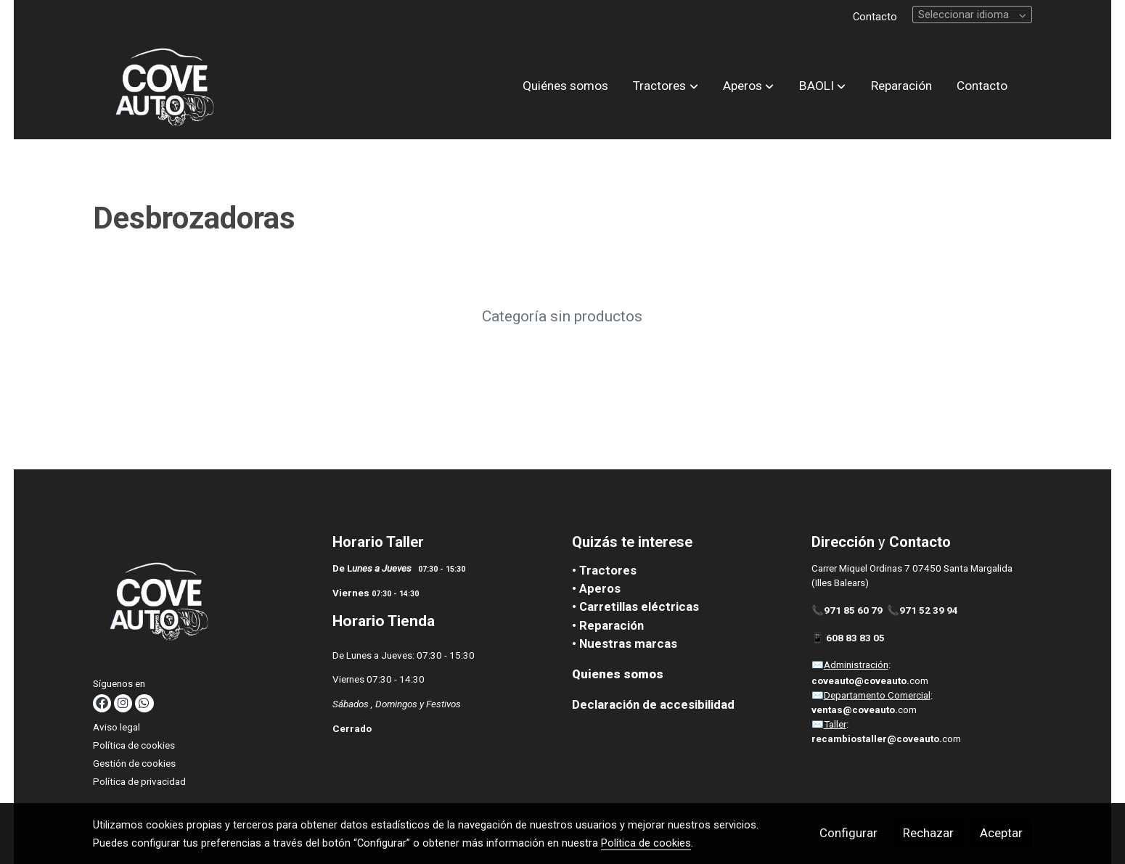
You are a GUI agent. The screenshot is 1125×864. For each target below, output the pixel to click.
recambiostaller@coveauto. (876, 738)
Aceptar (1001, 833)
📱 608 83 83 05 (849, 638)
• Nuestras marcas (624, 643)
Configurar (848, 833)
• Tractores (604, 570)
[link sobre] (203, 604)
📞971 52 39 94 (922, 610)
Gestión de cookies (134, 763)
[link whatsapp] (144, 703)
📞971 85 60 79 (847, 610)
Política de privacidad (139, 781)
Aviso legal (116, 727)
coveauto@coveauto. (860, 680)
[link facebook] (101, 703)
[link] (164, 86)
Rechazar (928, 833)
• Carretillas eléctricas (635, 606)
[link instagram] (123, 703)
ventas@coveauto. (854, 709)
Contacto (875, 16)
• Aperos (596, 588)
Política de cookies (134, 745)
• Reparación (608, 625)
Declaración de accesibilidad (653, 704)
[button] (666, 86)
